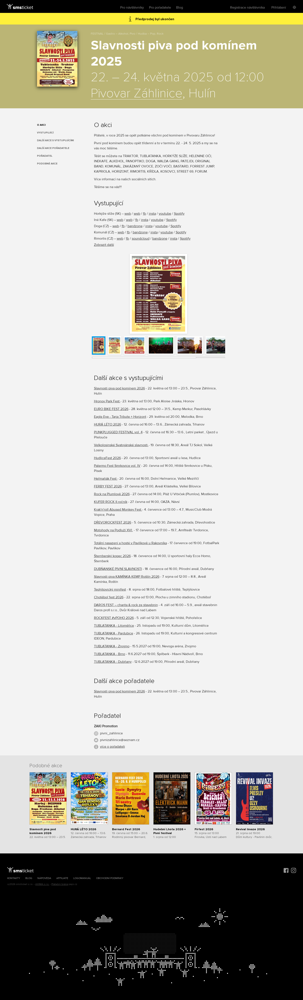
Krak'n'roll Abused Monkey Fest (118, 509)
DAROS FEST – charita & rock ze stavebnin (126, 605)
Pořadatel (44, 156)
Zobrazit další (104, 245)
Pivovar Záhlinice (136, 93)
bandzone (135, 226)
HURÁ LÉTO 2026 (107, 424)
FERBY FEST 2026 (108, 486)
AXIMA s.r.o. (42, 884)
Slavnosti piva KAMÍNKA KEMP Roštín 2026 (126, 576)
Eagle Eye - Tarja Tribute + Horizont (120, 417)
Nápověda (44, 878)
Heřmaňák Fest (105, 478)
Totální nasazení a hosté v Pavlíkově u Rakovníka (130, 543)
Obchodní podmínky (109, 878)
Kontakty (13, 878)
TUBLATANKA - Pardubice (113, 633)
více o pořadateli (112, 746)
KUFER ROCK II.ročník (110, 502)
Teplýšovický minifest (110, 589)
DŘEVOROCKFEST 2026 (112, 522)
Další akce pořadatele (53, 148)
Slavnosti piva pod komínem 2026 (119, 388)
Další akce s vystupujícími (55, 140)
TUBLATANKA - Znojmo (111, 646)
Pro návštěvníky (132, 7)
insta (152, 213)
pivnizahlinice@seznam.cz (120, 740)
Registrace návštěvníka (247, 7)
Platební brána (59, 884)
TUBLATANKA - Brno (109, 654)
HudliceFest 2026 (107, 458)
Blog (179, 7)
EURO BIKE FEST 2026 (111, 409)
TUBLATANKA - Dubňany (113, 662)
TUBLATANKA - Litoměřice (114, 625)
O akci (41, 125)
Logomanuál (82, 878)
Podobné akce (47, 163)
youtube (165, 213)
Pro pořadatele (160, 7)
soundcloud (140, 238)
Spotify (179, 213)
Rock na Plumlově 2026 (112, 494)
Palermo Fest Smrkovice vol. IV (117, 466)
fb (144, 213)
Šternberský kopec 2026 (112, 556)
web (128, 213)
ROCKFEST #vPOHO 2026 (114, 618)
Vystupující (45, 132)
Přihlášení (278, 7)
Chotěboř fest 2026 (108, 597)
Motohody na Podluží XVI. (113, 530)
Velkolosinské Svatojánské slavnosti (121, 445)
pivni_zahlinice (111, 733)
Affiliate (62, 878)
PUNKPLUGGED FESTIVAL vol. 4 (118, 432)
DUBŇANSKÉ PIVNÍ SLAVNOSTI (118, 569)
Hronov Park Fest (107, 401)
